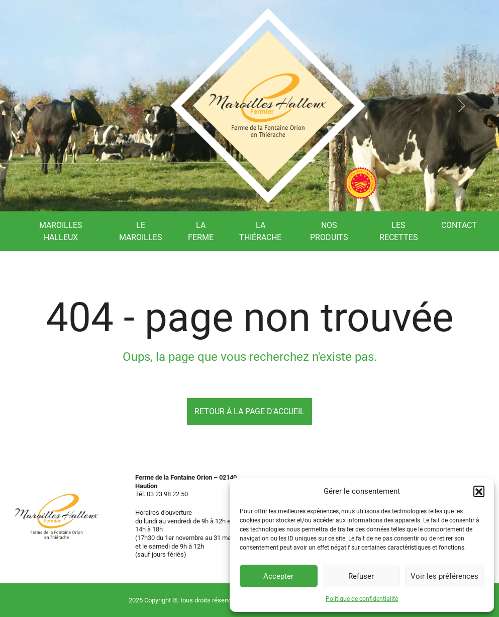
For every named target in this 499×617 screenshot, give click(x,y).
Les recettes (398, 231)
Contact (459, 225)
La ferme (201, 231)
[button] (479, 491)
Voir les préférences (444, 576)
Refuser (361, 576)
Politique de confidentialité (362, 598)
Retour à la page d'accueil (249, 411)
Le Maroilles (140, 231)
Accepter (278, 576)
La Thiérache (260, 231)
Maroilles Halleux (60, 231)
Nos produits (329, 231)
